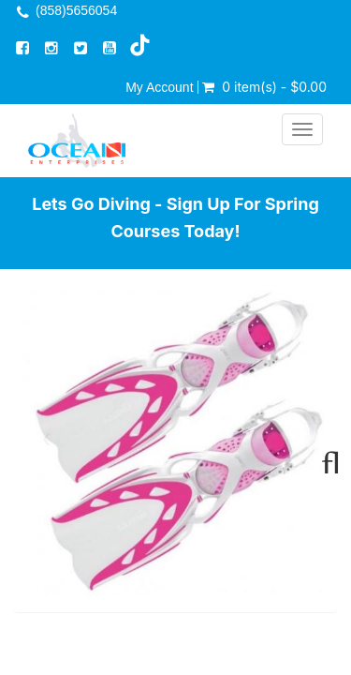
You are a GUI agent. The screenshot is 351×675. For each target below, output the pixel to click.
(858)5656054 (76, 10)
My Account (159, 87)
